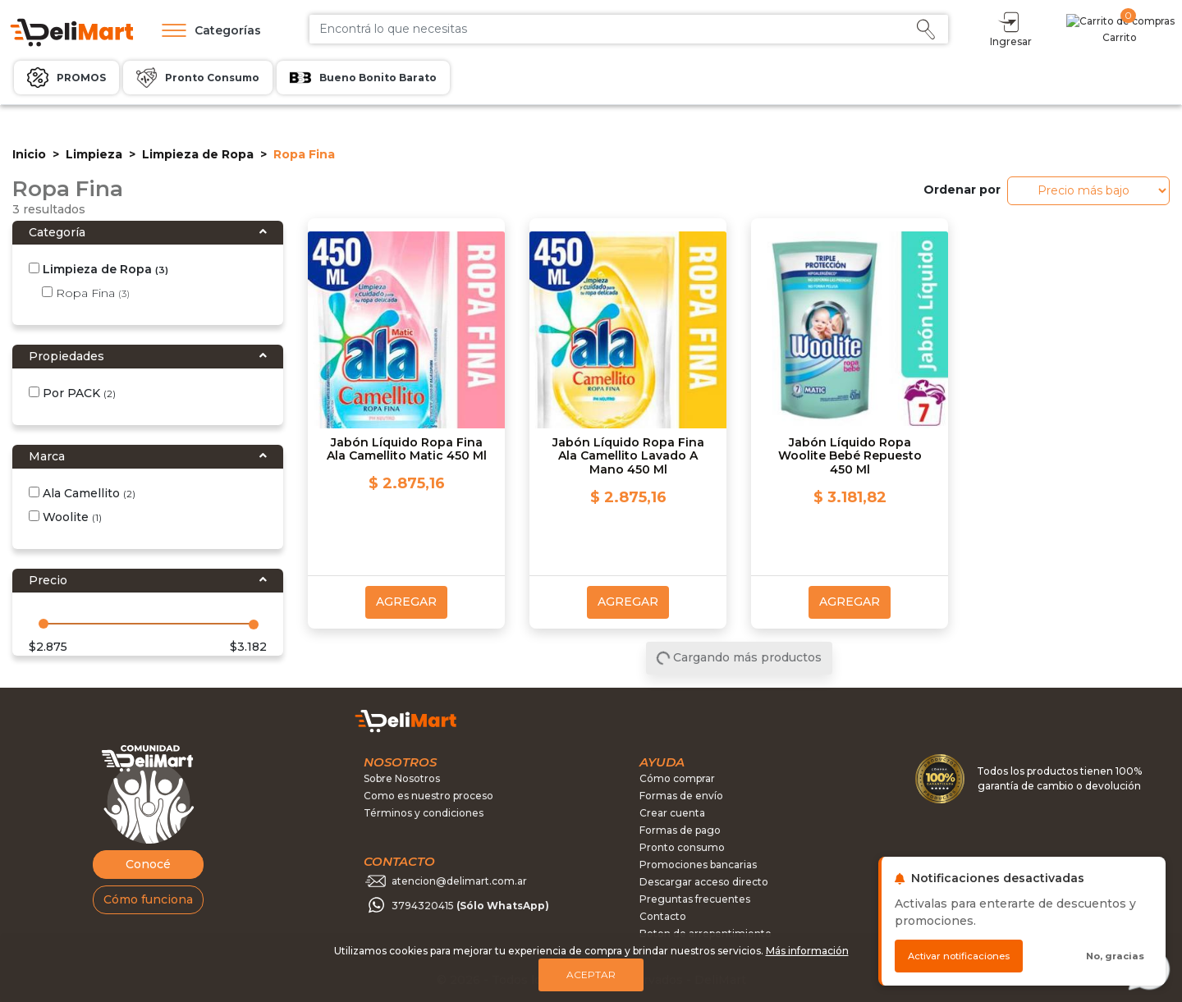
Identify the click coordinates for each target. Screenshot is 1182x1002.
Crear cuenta (672, 813)
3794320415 (470, 905)
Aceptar (591, 974)
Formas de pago (680, 830)
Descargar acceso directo (703, 882)
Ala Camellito (82, 493)
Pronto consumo (682, 847)
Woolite (65, 517)
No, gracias (1115, 956)
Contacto (662, 916)
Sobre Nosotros (402, 778)
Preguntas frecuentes (694, 899)
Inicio (29, 154)
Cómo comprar (677, 778)
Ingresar (1082, 28)
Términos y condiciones (423, 813)
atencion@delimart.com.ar (459, 881)
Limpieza (94, 154)
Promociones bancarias (698, 864)
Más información (807, 951)
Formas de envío (681, 795)
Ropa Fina (86, 293)
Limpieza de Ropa (198, 154)
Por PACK (72, 393)
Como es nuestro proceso (428, 795)
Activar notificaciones (959, 956)
